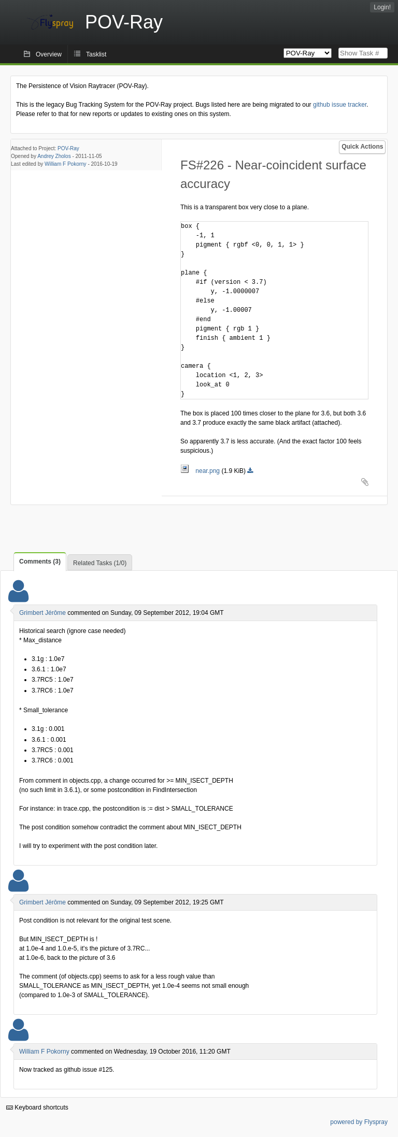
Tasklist (96, 54)
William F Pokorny (66, 164)
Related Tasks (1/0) (99, 563)
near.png (200, 470)
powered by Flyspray (359, 1122)
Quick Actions (362, 146)
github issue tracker (339, 104)
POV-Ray (68, 148)
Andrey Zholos (53, 156)
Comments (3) (40, 561)
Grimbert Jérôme (42, 612)
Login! (382, 7)
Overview (49, 54)
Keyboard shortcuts (37, 1107)
